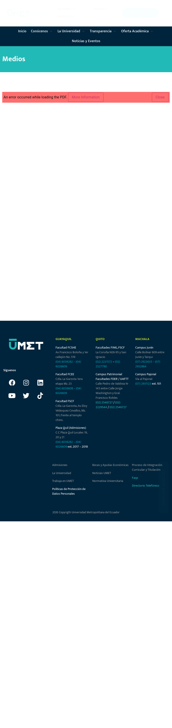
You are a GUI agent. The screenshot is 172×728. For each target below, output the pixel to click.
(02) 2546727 (104, 402)
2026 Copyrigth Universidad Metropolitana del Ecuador (86, 512)
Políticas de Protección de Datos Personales (69, 491)
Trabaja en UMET (63, 480)
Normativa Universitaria (107, 480)
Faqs (135, 477)
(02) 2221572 (104, 361)
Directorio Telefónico (145, 485)
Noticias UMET (101, 473)
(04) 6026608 (64, 388)
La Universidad (61, 473)
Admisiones (59, 465)
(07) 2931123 (143, 383)
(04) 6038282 (64, 361)
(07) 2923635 (143, 361)
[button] (67, 9)
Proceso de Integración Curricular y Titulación (147, 467)
